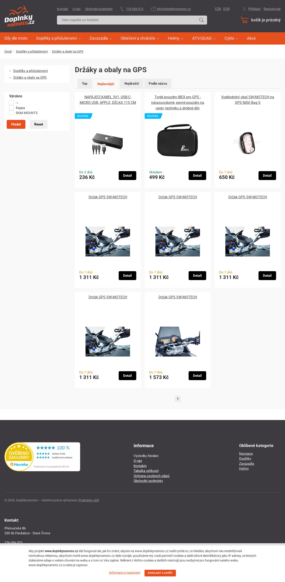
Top (84, 84)
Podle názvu (158, 84)
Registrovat (272, 9)
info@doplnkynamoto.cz (174, 9)
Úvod (8, 51)
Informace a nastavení (124, 572)
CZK (218, 9)
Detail (127, 176)
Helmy (244, 469)
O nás (77, 9)
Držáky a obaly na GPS (67, 51)
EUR (226, 9)
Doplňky (245, 459)
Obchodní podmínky (99, 9)
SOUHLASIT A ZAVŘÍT (160, 573)
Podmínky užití (89, 500)
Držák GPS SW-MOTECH (108, 197)
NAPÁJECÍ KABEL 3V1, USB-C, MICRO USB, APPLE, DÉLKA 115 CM (108, 100)
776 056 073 (134, 9)
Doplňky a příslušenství (32, 51)
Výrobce (15, 96)
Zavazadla (246, 464)
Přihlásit (254, 9)
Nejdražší (131, 84)
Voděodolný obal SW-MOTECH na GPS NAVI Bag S (247, 100)
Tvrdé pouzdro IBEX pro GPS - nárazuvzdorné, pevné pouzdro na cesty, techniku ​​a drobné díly (177, 102)
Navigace (246, 454)
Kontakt (62, 9)
